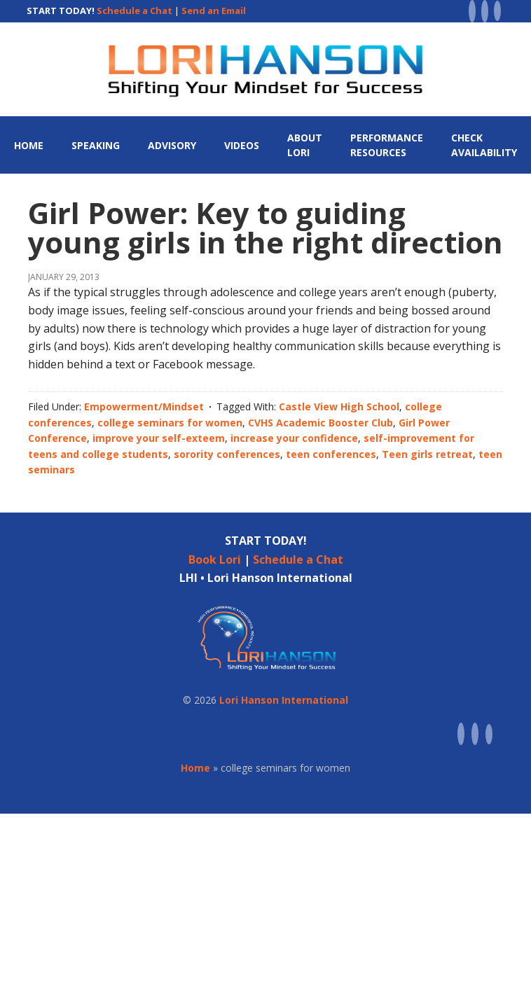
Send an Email (213, 10)
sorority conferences (227, 454)
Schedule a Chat (134, 10)
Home (195, 767)
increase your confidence (294, 438)
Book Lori (214, 559)
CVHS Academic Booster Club (320, 422)
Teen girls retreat (427, 454)
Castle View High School (339, 406)
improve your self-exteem (158, 438)
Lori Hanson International (283, 700)
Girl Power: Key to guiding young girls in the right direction (265, 227)
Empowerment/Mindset (144, 406)
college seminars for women (169, 422)
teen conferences (331, 454)
